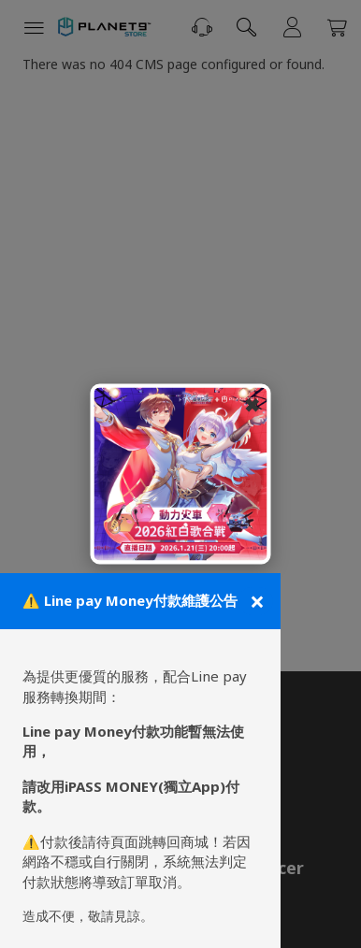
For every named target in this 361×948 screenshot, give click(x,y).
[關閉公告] (255, 601)
